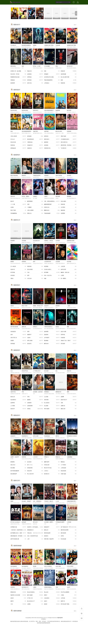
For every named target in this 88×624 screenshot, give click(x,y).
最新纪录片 (16, 480)
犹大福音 (46, 370)
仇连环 (68, 587)
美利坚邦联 (35, 468)
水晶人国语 (58, 566)
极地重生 (18, 462)
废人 (57, 370)
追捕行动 (68, 405)
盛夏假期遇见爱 (52, 204)
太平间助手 (52, 337)
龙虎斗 (52, 601)
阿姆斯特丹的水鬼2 (18, 77)
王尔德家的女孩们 (68, 139)
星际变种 (35, 266)
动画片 (52, 6)
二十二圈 (18, 204)
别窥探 (18, 340)
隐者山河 (52, 530)
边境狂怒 (35, 74)
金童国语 (35, 403)
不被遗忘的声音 (36, 175)
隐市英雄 (69, 110)
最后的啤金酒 (35, 139)
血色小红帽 (68, 331)
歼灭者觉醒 (47, 66)
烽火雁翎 (18, 468)
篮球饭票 (24, 522)
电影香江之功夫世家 (18, 595)
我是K (12, 501)
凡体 (35, 272)
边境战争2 (13, 436)
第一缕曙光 (68, 278)
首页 (24, 6)
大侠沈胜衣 (52, 598)
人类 (35, 539)
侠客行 (52, 595)
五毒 (57, 587)
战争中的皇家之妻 (18, 539)
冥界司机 (68, 334)
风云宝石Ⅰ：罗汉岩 (18, 74)
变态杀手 (46, 305)
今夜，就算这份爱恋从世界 (52, 201)
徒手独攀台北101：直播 (18, 533)
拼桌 (12, 131)
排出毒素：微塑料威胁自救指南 (51, 522)
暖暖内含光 (52, 210)
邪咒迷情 (68, 343)
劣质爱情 (68, 213)
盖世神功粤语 (14, 110)
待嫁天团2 (35, 131)
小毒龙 (68, 595)
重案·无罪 (68, 408)
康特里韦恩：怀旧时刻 (68, 145)
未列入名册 (35, 436)
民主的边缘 (68, 539)
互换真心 (35, 196)
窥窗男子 (35, 334)
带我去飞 (46, 457)
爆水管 (18, 201)
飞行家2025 (68, 148)
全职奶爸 (52, 145)
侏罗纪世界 (68, 269)
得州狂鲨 (35, 80)
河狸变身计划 (52, 148)
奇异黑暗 (52, 266)
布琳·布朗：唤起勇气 (52, 539)
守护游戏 (24, 240)
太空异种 (58, 261)
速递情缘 (58, 110)
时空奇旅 (69, 261)
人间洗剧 (69, 522)
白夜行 (46, 196)
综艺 (41, 6)
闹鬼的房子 (52, 527)
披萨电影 (46, 131)
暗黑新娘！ (47, 391)
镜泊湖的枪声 (18, 474)
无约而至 (69, 175)
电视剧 (35, 6)
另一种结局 (18, 266)
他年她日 (46, 175)
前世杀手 (18, 408)
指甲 (35, 275)
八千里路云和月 (36, 370)
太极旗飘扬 (69, 457)
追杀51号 (18, 269)
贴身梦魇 (52, 331)
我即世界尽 (35, 110)
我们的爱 (58, 196)
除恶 (68, 80)
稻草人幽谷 (35, 340)
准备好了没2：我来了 (68, 340)
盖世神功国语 (25, 110)
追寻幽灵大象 (18, 527)
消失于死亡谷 (18, 337)
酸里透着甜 (35, 201)
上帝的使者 (68, 468)
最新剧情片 (16, 350)
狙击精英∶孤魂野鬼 (26, 45)
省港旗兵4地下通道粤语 (49, 45)
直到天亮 (13, 196)
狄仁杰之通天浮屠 (68, 77)
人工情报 (18, 405)
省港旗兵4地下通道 (71, 45)
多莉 (18, 334)
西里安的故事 (52, 533)
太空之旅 (35, 278)
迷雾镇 (34, 45)
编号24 (57, 436)
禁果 (35, 331)
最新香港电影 (17, 545)
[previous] (12, 13)
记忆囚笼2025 (36, 240)
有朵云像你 (68, 201)
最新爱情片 (16, 155)
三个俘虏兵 (68, 465)
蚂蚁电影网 (60, 617)
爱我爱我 (69, 196)
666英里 (57, 305)
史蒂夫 (68, 536)
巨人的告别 (52, 403)
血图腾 (68, 396)
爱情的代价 (18, 592)
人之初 (57, 501)
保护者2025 (69, 66)
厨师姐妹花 (18, 148)
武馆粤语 (13, 587)
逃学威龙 (35, 136)
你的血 (57, 326)
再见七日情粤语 (48, 566)
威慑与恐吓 (52, 462)
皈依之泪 (18, 396)
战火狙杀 (35, 462)
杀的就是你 (18, 331)
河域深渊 (58, 45)
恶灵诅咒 (35, 343)
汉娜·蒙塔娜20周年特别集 (73, 501)
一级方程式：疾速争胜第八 (18, 530)
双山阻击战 (47, 436)
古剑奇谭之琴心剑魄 (52, 77)
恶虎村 (52, 604)
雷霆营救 (24, 457)
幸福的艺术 (35, 145)
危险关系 (69, 370)
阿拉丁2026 (24, 305)
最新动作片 (16, 24)
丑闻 (68, 403)
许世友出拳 (52, 465)
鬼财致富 (52, 142)
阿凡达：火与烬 (36, 66)
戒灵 (23, 66)
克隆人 (18, 278)
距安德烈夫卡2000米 (72, 436)
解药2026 (52, 343)
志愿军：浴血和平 (15, 457)
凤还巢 (34, 566)
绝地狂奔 (68, 71)
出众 (12, 370)
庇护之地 (35, 83)
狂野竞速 (35, 77)
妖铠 (34, 261)
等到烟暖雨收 (18, 213)
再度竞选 (18, 145)
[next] (76, 13)
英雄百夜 (68, 204)
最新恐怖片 (16, 285)
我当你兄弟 (18, 142)
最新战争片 (16, 415)
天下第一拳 (35, 598)
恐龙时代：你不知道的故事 (35, 527)
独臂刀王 (68, 601)
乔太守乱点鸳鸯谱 (68, 592)
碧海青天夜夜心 (48, 587)
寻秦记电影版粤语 (52, 80)
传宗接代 (18, 275)
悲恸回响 (52, 334)
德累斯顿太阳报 (70, 240)
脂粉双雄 (68, 210)
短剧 (58, 6)
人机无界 (68, 266)
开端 (35, 396)
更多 (75, 24)
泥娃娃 (12, 305)
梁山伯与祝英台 (35, 592)
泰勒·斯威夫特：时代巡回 (18, 536)
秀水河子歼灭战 (52, 468)
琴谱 (23, 391)
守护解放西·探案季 (60, 522)
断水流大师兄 (59, 131)
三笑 (18, 604)
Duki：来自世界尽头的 (35, 536)
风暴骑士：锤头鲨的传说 (50, 240)
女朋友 (18, 207)
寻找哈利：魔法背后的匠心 (50, 501)
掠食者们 (52, 536)
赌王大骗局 (35, 595)
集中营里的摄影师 (18, 471)
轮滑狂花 (52, 136)
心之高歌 (52, 396)
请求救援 (18, 343)
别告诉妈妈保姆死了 (49, 110)
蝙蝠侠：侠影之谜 (68, 272)
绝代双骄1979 (25, 587)
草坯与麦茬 (52, 408)
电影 (29, 6)
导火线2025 (13, 45)
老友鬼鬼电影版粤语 (26, 131)
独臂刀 (18, 601)
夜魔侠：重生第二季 (38, 305)
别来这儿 (35, 326)
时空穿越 (18, 272)
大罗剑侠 (68, 598)
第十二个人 (35, 465)
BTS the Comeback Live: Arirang (18, 522)
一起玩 (68, 305)
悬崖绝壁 (18, 83)
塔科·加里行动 (68, 142)
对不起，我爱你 (25, 196)
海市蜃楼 (52, 272)
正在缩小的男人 (52, 269)
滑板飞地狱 (68, 136)
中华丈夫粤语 (70, 566)
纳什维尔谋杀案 (14, 326)
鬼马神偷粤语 (25, 566)
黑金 (57, 66)
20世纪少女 (52, 207)
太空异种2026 (47, 261)
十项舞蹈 (35, 207)
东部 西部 (52, 399)
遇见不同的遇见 (14, 175)
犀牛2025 (35, 522)
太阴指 (35, 604)
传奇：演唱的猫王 (37, 501)
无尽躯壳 (58, 240)
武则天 (18, 598)
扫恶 (52, 71)
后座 (35, 204)
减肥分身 (24, 326)
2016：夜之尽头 (52, 275)
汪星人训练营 (18, 136)
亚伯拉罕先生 (25, 370)
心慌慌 (68, 275)
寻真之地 (35, 533)
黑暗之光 (35, 213)
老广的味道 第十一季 (68, 527)
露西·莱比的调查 (68, 530)
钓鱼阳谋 (68, 337)
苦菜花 (35, 408)
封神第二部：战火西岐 (18, 71)
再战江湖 (35, 71)
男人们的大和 (35, 474)
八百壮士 (52, 471)
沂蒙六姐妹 (68, 474)
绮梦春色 (24, 261)
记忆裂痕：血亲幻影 (38, 391)
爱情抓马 (24, 175)
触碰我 (35, 399)
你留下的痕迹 (59, 175)
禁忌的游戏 (68, 471)
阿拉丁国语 (18, 210)
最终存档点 (13, 66)
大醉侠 (34, 587)
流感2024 (35, 148)
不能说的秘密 (52, 213)
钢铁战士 (68, 462)
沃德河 (35, 337)
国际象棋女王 (35, 530)
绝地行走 (58, 457)
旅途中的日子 (68, 399)
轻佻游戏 (69, 131)
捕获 (68, 326)
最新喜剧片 (16, 89)
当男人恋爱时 (35, 210)
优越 (52, 278)
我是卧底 (68, 83)
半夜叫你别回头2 (48, 326)
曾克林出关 (52, 474)
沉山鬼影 (52, 405)
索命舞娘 (52, 340)
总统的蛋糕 (35, 405)
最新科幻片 (16, 220)
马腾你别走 (35, 142)
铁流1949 (35, 471)
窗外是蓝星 (68, 533)
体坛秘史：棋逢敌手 (26, 501)
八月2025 (35, 457)
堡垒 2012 (18, 465)
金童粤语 (18, 403)
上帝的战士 (52, 83)
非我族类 (52, 74)
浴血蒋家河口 (25, 436)
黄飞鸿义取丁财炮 (68, 604)
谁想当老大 (52, 139)
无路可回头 (13, 391)
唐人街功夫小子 (35, 601)
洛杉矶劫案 (68, 74)
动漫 (46, 6)
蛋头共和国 (35, 269)
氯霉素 (12, 261)
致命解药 (13, 240)
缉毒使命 (18, 80)
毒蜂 (68, 391)
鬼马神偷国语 (14, 566)
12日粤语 (68, 207)
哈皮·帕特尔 (18, 399)
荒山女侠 (52, 592)
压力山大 (18, 139)
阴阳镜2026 (58, 391)
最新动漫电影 (17, 611)
